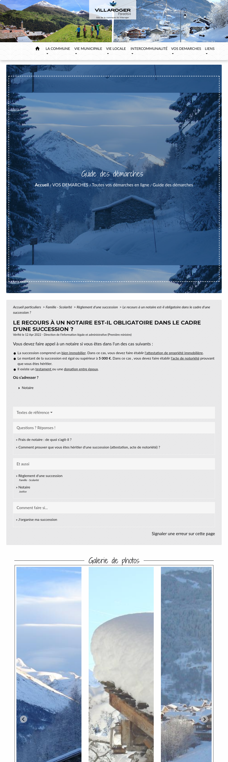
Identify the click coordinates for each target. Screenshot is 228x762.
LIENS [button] (210, 48)
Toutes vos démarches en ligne (120, 184)
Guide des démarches (173, 184)
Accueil (42, 184)
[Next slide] (204, 719)
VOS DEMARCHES (70, 184)
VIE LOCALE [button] (116, 48)
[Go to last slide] (23, 719)
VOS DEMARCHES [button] (186, 48)
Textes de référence (33, 412)
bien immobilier (73, 353)
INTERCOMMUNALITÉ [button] (149, 48)
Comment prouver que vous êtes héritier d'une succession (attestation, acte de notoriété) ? (89, 447)
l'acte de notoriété (185, 358)
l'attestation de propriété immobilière (174, 353)
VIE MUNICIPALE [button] (88, 48)
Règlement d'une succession (98, 307)
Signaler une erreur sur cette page (183, 533)
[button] (37, 49)
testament (43, 369)
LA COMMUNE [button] (58, 48)
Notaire (24, 487)
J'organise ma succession (37, 519)
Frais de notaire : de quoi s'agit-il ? (45, 439)
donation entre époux (81, 369)
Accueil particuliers (27, 307)
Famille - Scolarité (59, 307)
